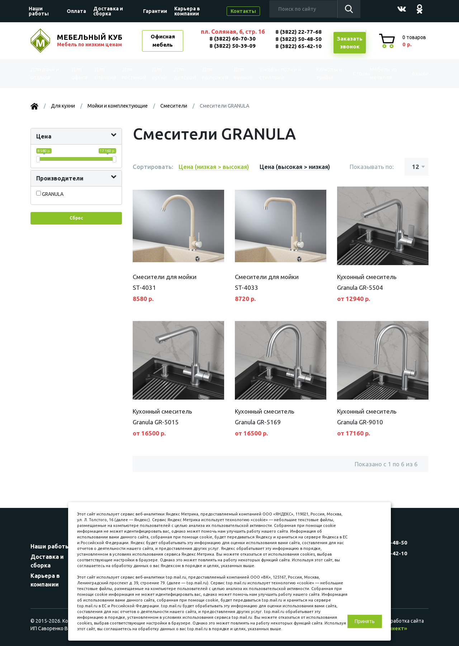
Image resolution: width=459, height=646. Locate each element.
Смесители (173, 106)
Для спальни (104, 73)
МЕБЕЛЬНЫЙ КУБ (90, 40)
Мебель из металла (378, 73)
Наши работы (39, 11)
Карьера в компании (187, 11)
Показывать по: (372, 166)
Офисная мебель (163, 40)
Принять (365, 621)
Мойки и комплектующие (117, 106)
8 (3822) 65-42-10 (298, 46)
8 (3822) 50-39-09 (232, 46)
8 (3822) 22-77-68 (298, 32)
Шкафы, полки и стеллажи (279, 73)
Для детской (184, 73)
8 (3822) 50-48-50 (298, 39)
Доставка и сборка (108, 11)
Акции (414, 73)
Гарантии (155, 11)
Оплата (76, 11)
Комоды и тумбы (321, 73)
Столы (350, 73)
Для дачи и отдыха (48, 73)
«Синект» (395, 628)
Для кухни (159, 73)
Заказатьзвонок (350, 43)
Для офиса (79, 73)
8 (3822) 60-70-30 (232, 39)
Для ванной (243, 73)
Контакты (243, 11)
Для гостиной (133, 73)
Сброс (76, 218)
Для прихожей (214, 73)
